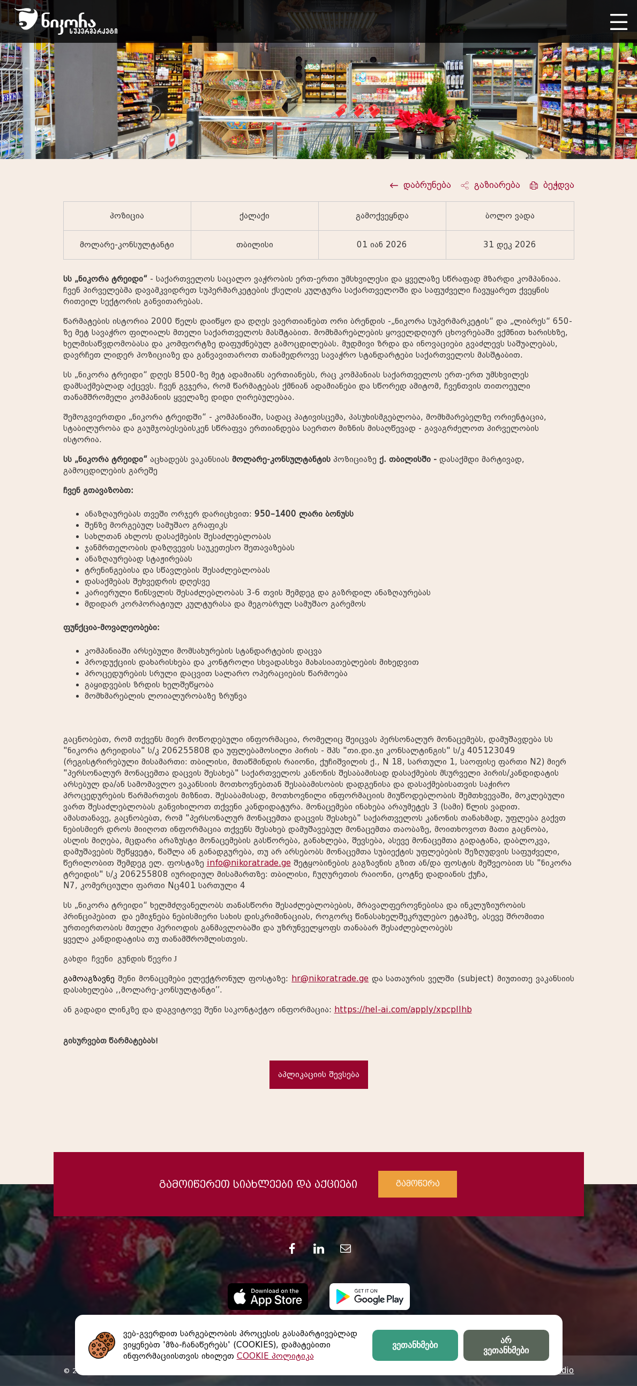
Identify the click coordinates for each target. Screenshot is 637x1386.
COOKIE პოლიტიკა (275, 1356)
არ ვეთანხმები (506, 1345)
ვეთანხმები (415, 1345)
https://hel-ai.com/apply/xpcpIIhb (403, 1009)
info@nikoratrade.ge (249, 863)
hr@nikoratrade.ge (330, 978)
